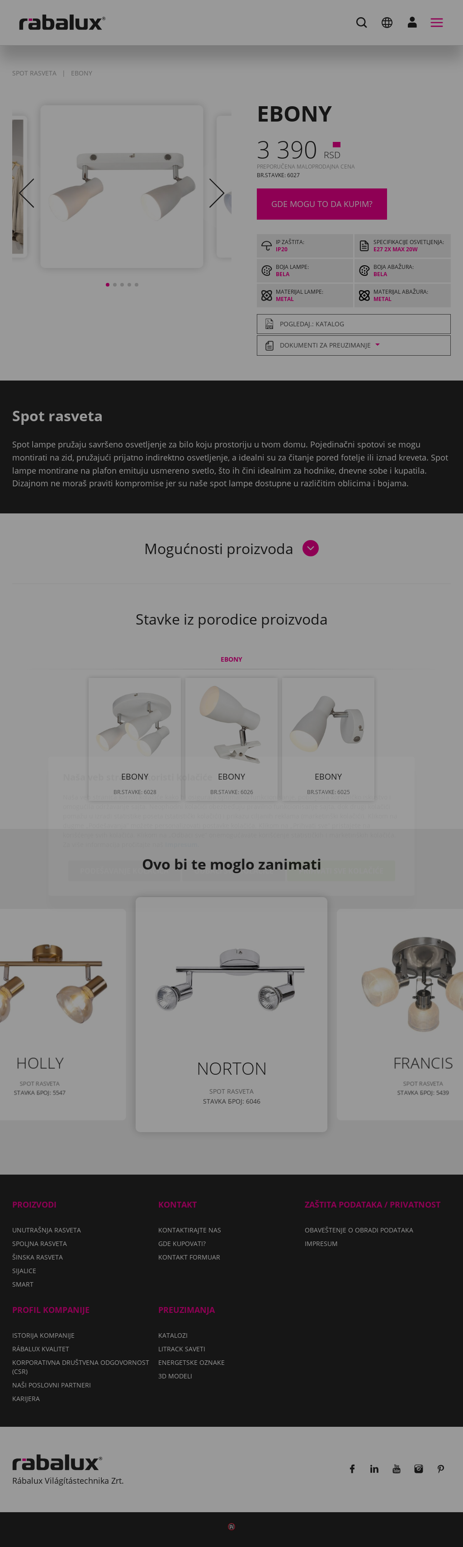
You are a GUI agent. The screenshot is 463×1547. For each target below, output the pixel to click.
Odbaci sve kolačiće (234, 818)
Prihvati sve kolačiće (341, 818)
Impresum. (182, 792)
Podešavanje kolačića (124, 818)
